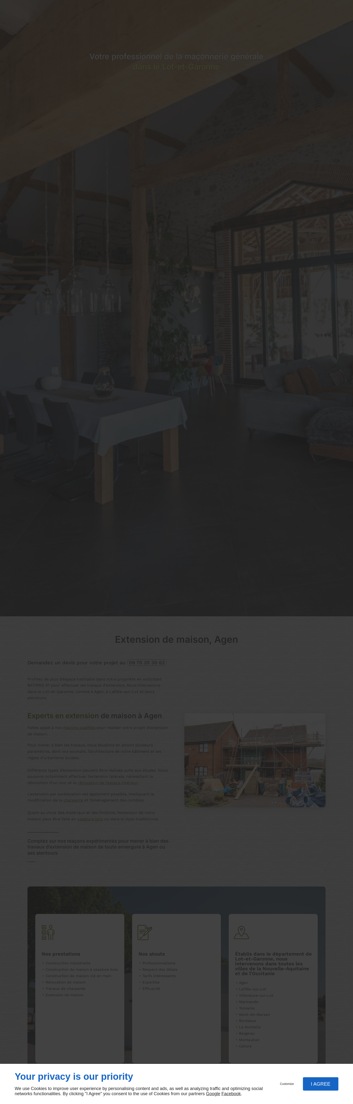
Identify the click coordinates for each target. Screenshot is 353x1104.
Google (213, 1093)
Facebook (231, 1093)
